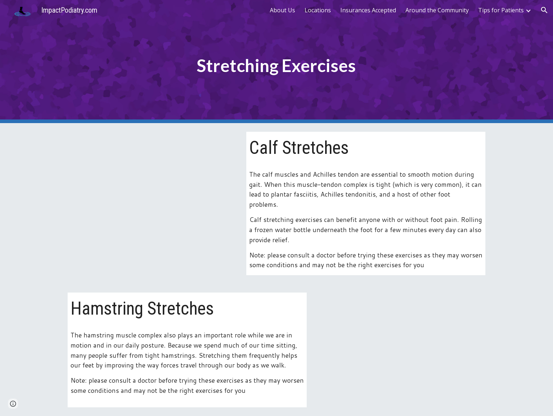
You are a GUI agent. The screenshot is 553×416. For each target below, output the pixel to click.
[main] (276, 62)
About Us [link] (282, 10)
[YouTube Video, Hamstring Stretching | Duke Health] (401, 350)
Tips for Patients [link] (501, 10)
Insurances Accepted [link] (368, 10)
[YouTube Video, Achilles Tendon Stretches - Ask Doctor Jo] (151, 189)
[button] (544, 10)
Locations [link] (318, 10)
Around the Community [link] (437, 10)
